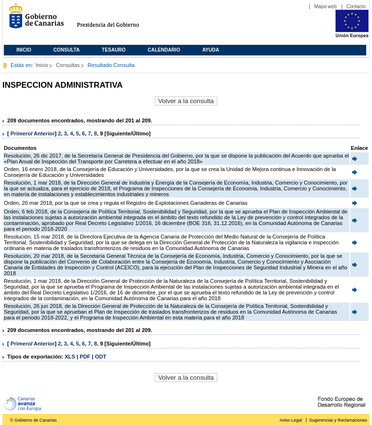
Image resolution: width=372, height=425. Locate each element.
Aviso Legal (290, 420)
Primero (21, 133)
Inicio (23, 50)
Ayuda (210, 50)
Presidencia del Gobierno (117, 19)
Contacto (356, 6)
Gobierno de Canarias (33, 19)
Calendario (164, 50)
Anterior (44, 133)
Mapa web (325, 6)
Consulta (66, 50)
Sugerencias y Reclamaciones (338, 420)
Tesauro (113, 50)
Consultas (68, 65)
